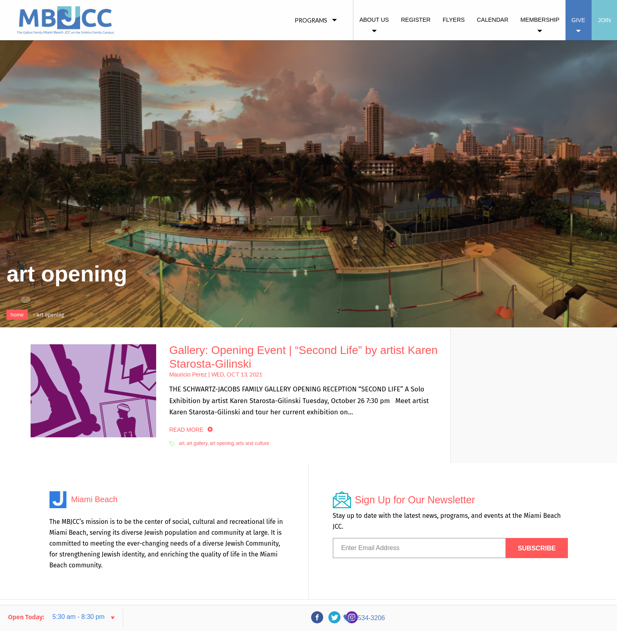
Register (416, 20)
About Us (374, 20)
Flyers (454, 20)
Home (17, 315)
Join (604, 20)
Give (578, 20)
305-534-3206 (537, 617)
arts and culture (252, 443)
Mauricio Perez (187, 374)
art (181, 443)
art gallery (197, 443)
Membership (539, 20)
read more (186, 429)
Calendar (492, 20)
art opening (222, 443)
